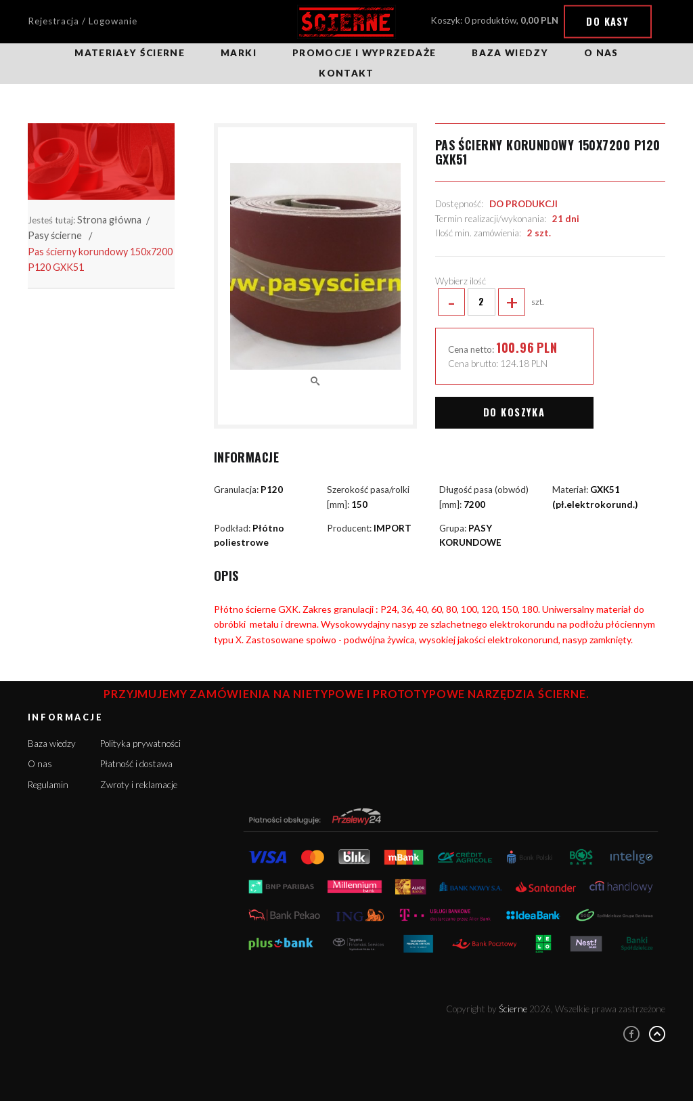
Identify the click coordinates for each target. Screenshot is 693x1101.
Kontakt (346, 73)
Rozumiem (578, 1066)
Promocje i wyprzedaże (364, 52)
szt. (489, 302)
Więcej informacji (559, 1044)
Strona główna (109, 219)
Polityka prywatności (140, 743)
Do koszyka (514, 412)
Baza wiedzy (510, 52)
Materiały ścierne (129, 52)
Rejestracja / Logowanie (82, 21)
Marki (238, 52)
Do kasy (607, 21)
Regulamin (48, 784)
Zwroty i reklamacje (138, 784)
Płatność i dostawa (136, 763)
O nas (601, 52)
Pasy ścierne (55, 235)
